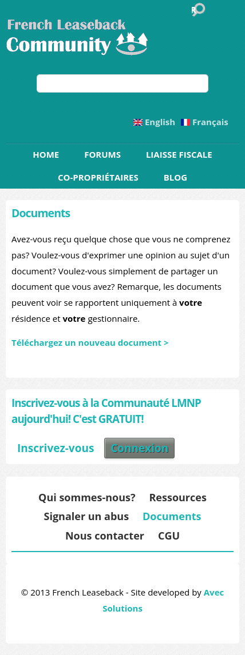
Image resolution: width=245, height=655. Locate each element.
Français (204, 121)
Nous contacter (104, 535)
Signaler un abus (86, 516)
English (154, 121)
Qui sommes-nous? (86, 497)
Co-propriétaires (98, 177)
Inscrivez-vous (55, 448)
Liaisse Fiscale (179, 154)
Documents (172, 516)
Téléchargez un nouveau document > (90, 342)
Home (46, 154)
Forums (102, 154)
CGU (169, 535)
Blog (175, 177)
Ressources (177, 497)
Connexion (139, 448)
